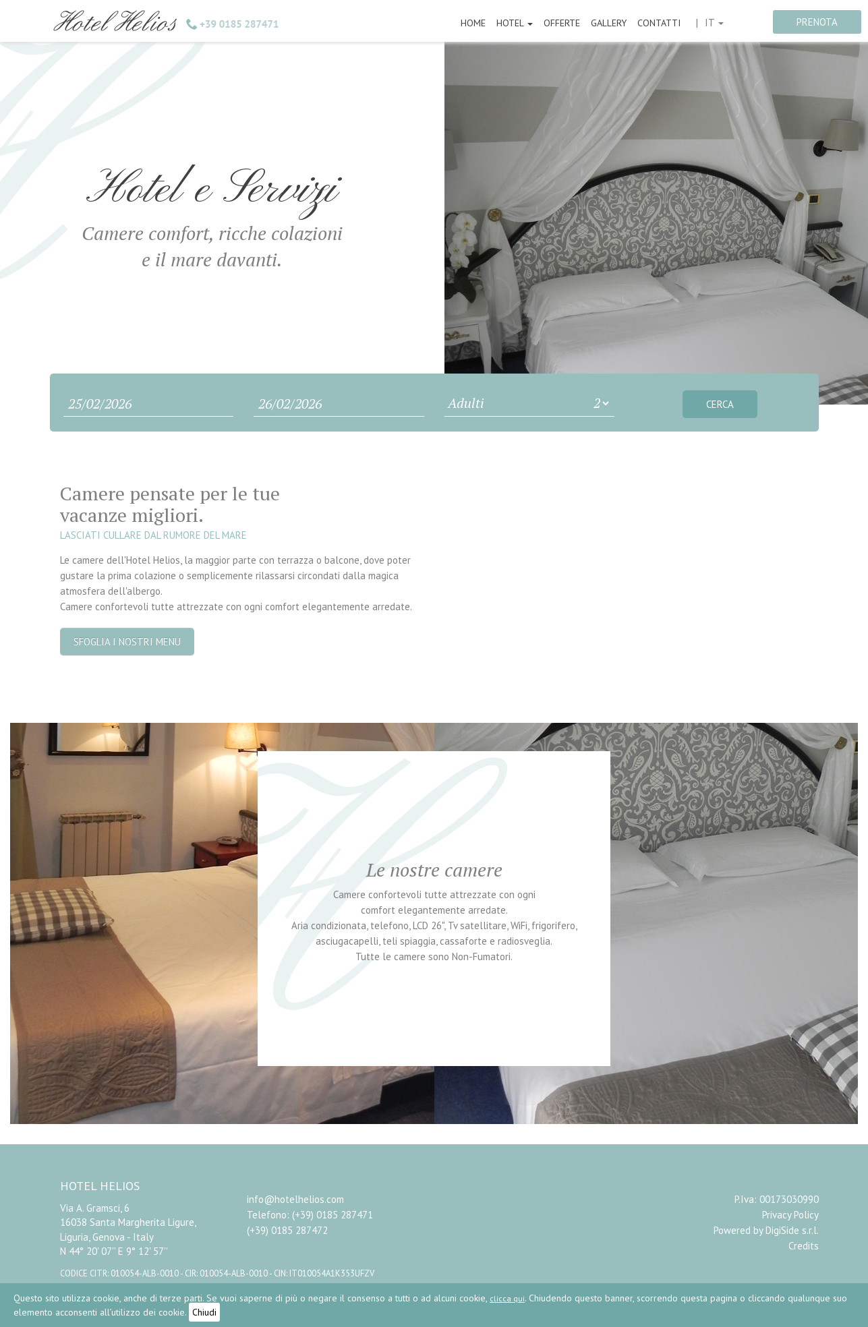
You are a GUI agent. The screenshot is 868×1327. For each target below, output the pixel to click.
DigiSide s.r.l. (792, 1230)
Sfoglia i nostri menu (127, 641)
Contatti (659, 23)
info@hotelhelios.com (295, 1199)
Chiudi (204, 1312)
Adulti (466, 403)
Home (473, 23)
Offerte (562, 23)
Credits (803, 1245)
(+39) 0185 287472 (287, 1230)
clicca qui (507, 1298)
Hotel (514, 23)
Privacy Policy (790, 1214)
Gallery (609, 23)
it (714, 22)
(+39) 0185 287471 (332, 1214)
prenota (817, 22)
